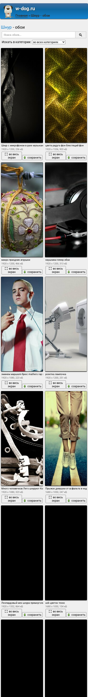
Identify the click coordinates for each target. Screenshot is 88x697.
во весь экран (12, 156)
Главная (21, 16)
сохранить (32, 157)
